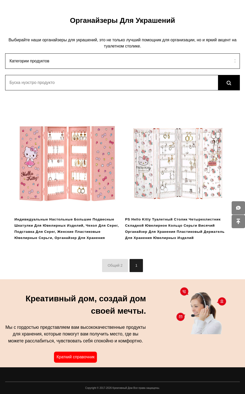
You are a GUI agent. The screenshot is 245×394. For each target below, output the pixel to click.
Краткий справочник (76, 357)
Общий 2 (115, 265)
